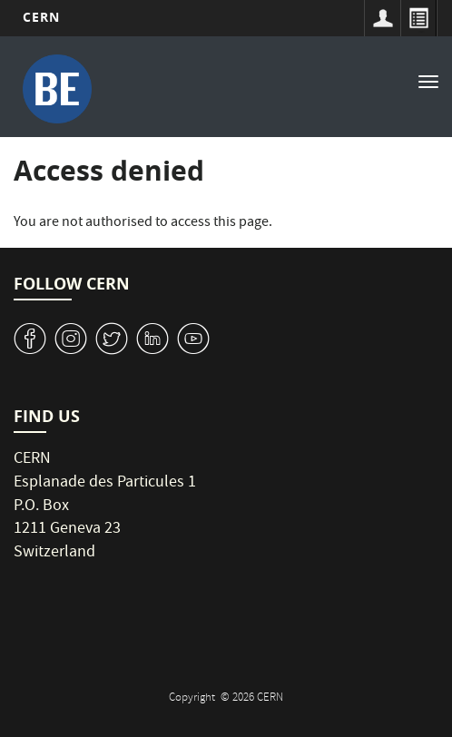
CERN (41, 16)
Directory (418, 18)
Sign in (382, 18)
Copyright (193, 698)
